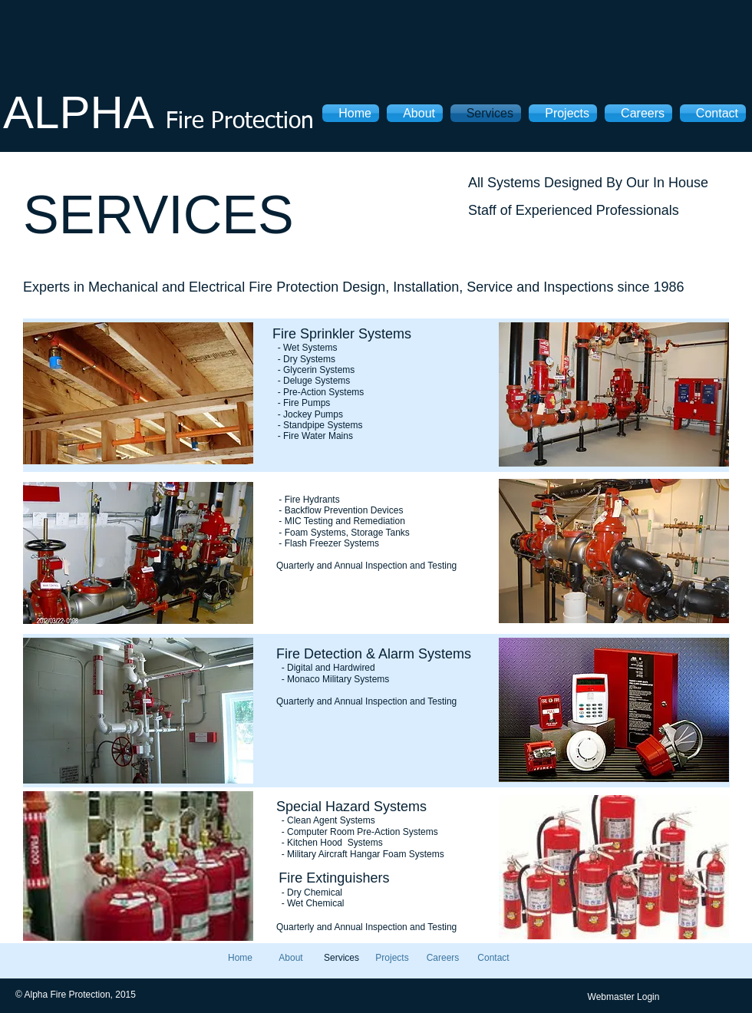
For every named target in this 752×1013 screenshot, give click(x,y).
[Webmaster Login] (623, 997)
